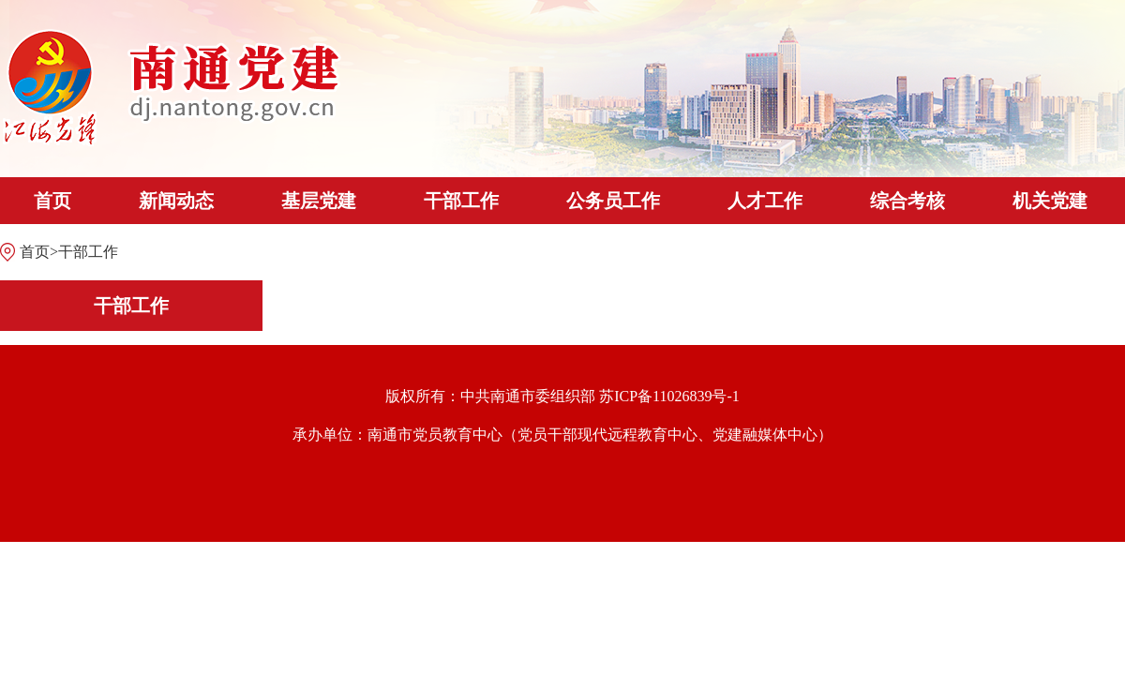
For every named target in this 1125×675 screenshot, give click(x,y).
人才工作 (765, 200)
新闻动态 (176, 200)
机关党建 (1050, 200)
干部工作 (461, 200)
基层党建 (318, 200)
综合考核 (907, 200)
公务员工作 (613, 200)
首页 (52, 200)
